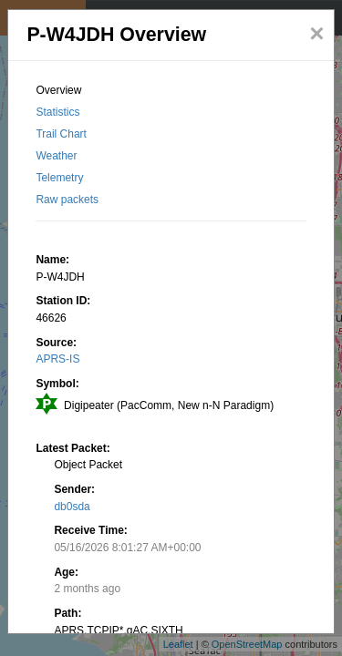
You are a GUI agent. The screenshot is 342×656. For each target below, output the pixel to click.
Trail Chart (61, 134)
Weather (56, 155)
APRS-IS (57, 359)
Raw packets (67, 199)
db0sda (71, 506)
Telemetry (59, 177)
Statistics (57, 112)
